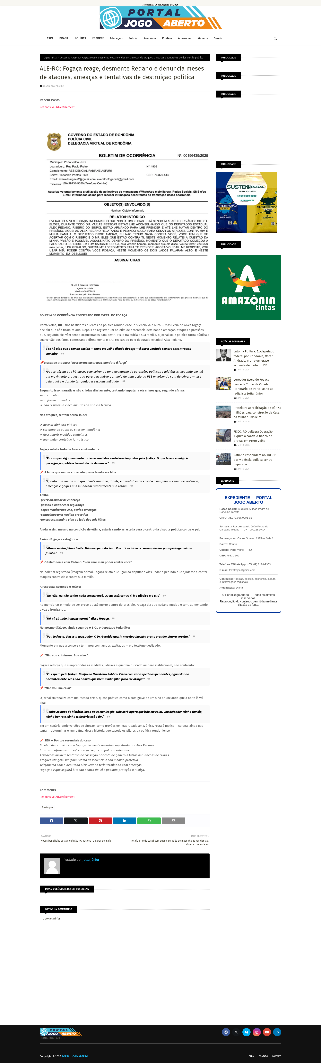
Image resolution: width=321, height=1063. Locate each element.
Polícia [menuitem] (133, 38)
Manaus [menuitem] (203, 38)
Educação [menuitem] (116, 38)
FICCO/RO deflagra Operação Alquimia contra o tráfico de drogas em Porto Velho (253, 436)
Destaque (65, 57)
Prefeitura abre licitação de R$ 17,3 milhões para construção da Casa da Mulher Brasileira (257, 412)
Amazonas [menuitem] (184, 38)
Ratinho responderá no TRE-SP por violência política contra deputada (255, 459)
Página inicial (50, 57)
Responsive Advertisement (57, 107)
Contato (263, 1056)
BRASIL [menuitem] (64, 38)
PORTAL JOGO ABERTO (75, 1056)
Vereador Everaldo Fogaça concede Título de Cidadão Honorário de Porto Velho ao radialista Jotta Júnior (254, 386)
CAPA (251, 1056)
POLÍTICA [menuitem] (80, 38)
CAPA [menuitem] (50, 38)
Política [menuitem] (167, 38)
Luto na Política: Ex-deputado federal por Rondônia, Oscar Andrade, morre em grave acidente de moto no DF (254, 358)
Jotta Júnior (90, 860)
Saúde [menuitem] (218, 38)
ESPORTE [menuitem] (98, 38)
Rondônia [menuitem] (150, 38)
